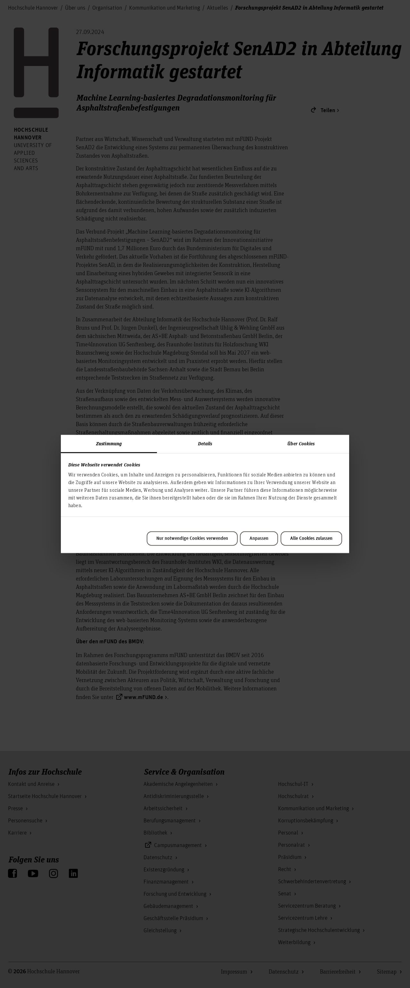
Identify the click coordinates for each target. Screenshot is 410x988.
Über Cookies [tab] (301, 443)
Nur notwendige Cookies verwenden (192, 538)
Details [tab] (205, 443)
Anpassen (259, 538)
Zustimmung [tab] (109, 443)
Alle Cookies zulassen (311, 538)
